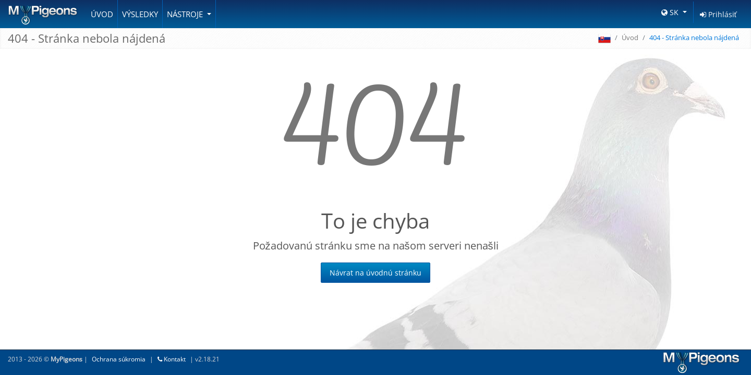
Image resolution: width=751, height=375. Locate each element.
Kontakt (172, 359)
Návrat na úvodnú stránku (375, 273)
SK (671, 12)
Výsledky (140, 14)
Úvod (102, 14)
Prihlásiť (718, 14)
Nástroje (186, 14)
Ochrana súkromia (119, 359)
